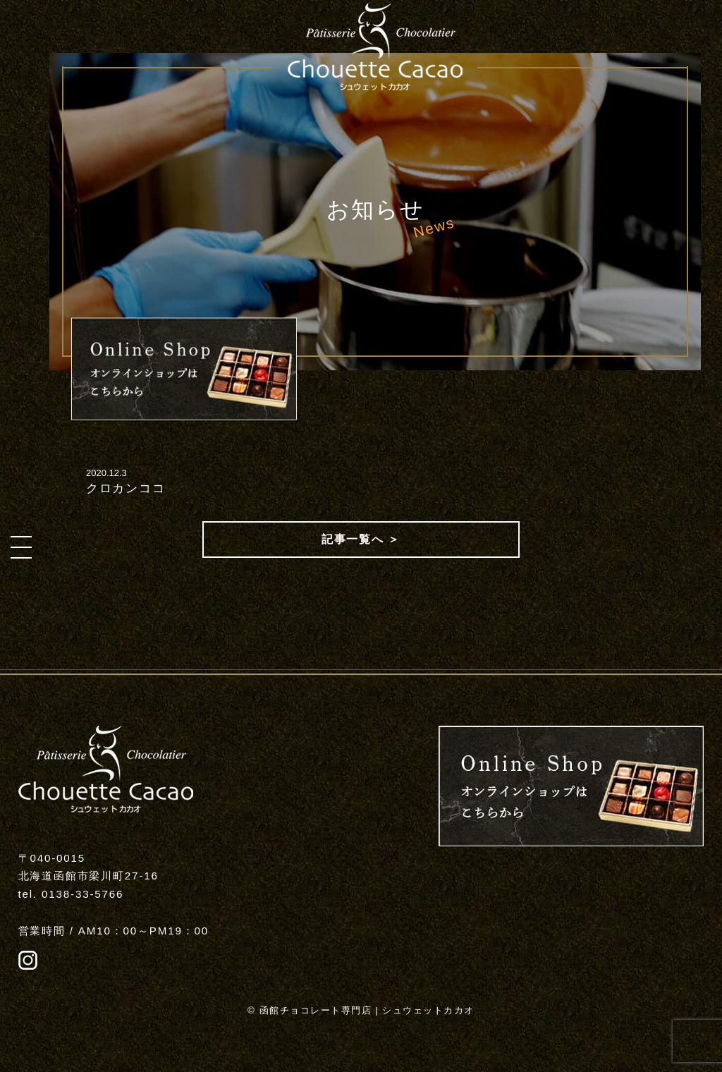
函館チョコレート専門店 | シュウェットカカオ (367, 1010)
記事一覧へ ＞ (361, 539)
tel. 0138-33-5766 (71, 894)
